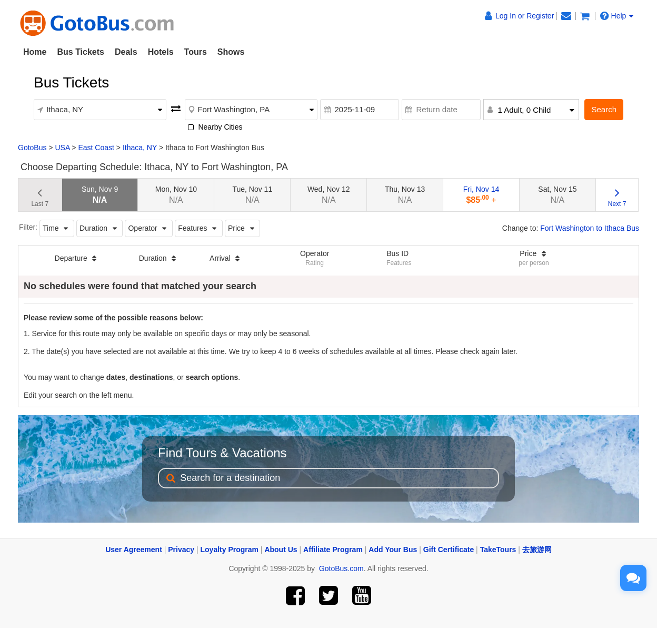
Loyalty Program (229, 549)
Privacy (181, 549)
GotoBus (32, 147)
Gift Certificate (448, 549)
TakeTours (498, 549)
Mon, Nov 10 (176, 194)
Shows (231, 51)
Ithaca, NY (140, 147)
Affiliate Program (333, 549)
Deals (126, 51)
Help (617, 16)
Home (34, 51)
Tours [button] (195, 51)
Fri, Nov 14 (481, 194)
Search (603, 109)
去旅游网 (537, 549)
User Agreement (133, 549)
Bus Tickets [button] (80, 51)
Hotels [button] (161, 51)
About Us (280, 549)
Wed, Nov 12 (328, 194)
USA (62, 147)
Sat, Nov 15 (557, 194)
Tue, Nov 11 (252, 194)
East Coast (96, 147)
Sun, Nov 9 (100, 194)
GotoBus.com (341, 568)
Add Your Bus (393, 549)
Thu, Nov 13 (405, 194)
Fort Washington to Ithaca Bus (589, 228)
